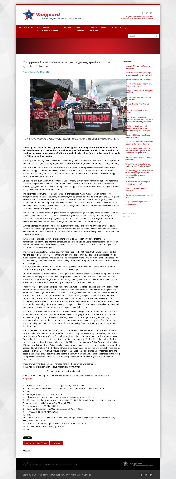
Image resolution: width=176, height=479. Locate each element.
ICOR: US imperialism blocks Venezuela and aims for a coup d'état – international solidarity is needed (139, 119)
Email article (56, 443)
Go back (27, 450)
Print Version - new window (36, 443)
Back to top (32, 463)
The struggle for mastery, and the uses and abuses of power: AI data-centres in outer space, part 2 (138, 150)
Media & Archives (94, 29)
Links (103, 29)
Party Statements (80, 29)
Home (25, 463)
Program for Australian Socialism (48, 29)
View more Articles (130, 213)
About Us (29, 29)
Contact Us (115, 29)
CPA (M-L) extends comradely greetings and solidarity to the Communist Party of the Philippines (138, 128)
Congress (66, 29)
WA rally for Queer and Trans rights (138, 79)
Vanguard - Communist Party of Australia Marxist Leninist (65, 474)
